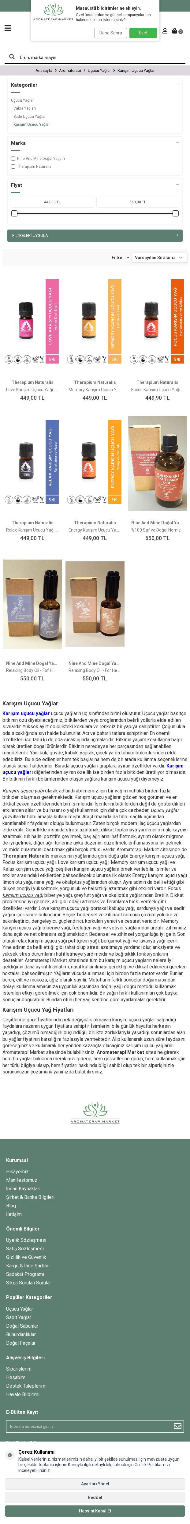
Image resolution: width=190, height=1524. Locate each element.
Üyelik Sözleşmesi (26, 1240)
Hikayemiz (17, 1172)
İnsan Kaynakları (23, 1189)
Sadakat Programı (25, 1274)
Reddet (95, 1497)
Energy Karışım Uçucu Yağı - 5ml (95, 530)
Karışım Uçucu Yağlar (31, 124)
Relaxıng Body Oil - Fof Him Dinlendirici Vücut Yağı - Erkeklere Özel (32, 670)
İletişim (14, 1214)
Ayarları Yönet (95, 1483)
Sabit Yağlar (18, 1317)
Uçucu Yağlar (22, 100)
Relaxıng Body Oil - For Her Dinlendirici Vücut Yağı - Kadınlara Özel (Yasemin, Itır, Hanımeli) (95, 670)
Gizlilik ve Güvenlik (26, 1257)
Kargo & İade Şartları (28, 1266)
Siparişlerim (19, 1369)
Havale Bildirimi (22, 1394)
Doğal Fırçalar (20, 1343)
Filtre (120, 257)
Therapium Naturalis (31, 166)
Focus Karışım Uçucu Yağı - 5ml (157, 389)
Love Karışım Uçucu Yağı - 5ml (32, 389)
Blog (11, 1206)
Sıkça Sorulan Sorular (28, 1283)
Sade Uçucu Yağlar (29, 116)
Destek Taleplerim (25, 1386)
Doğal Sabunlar (22, 1326)
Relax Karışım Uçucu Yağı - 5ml (32, 530)
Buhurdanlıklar (21, 1334)
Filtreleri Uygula (95, 235)
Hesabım (15, 1377)
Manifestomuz (21, 1180)
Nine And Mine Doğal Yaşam (38, 158)
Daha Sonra (110, 32)
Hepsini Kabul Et (95, 1510)
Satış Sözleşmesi (25, 1249)
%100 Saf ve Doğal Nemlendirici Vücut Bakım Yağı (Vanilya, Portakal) (157, 530)
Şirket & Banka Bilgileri (30, 1197)
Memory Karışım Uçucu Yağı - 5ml (95, 389)
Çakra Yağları (24, 108)
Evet (143, 32)
